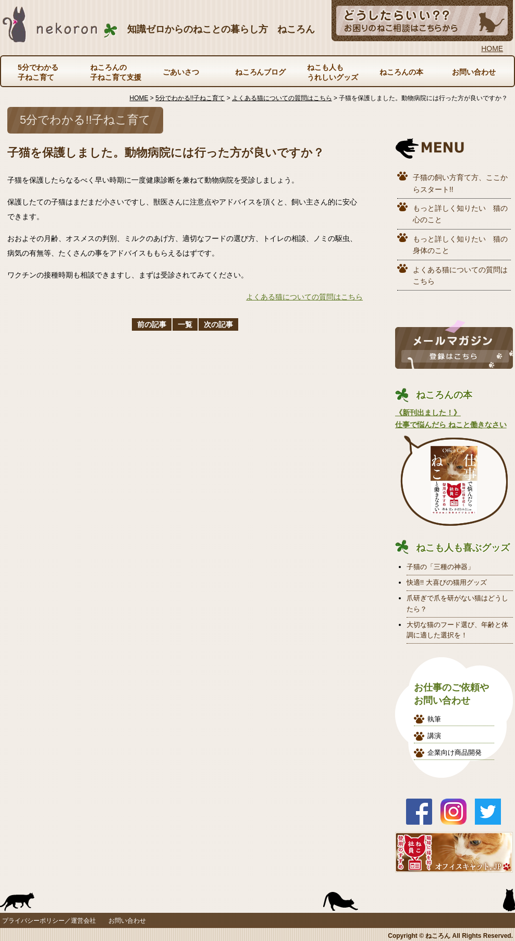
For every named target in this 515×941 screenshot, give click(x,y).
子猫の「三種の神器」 (440, 567)
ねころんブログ (260, 72)
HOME (492, 48)
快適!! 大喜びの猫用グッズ (447, 582)
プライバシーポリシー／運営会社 (49, 920)
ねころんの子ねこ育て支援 (115, 72)
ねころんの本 (401, 72)
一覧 (185, 324)
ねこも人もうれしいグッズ (332, 72)
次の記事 (218, 324)
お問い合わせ (474, 72)
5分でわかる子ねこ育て (38, 72)
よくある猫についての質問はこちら (304, 297)
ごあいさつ (181, 72)
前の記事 (151, 324)
